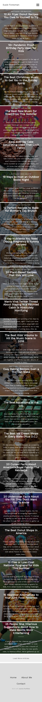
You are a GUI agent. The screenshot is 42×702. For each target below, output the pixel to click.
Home (13, 677)
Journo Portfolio (24, 688)
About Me (26, 677)
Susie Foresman (11, 4)
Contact (21, 683)
